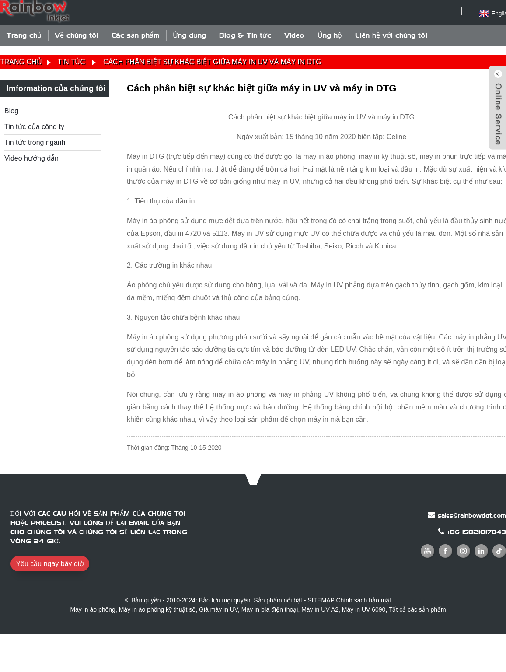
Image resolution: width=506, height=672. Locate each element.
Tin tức (71, 62)
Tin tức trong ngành (34, 142)
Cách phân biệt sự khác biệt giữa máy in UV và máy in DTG (212, 62)
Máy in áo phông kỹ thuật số (157, 609)
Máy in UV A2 (319, 609)
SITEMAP (320, 600)
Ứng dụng (189, 35)
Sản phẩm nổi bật (278, 600)
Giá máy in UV (218, 609)
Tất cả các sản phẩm (417, 609)
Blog (11, 111)
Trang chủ (24, 35)
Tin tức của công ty (34, 126)
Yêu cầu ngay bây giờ (50, 563)
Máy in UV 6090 (364, 609)
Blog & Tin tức (245, 35)
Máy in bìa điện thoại (269, 609)
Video (294, 35)
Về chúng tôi (76, 35)
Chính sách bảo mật (363, 600)
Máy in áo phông (92, 609)
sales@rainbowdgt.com (472, 515)
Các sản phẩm (136, 35)
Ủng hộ (330, 35)
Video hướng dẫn (31, 158)
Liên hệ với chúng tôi (391, 35)
